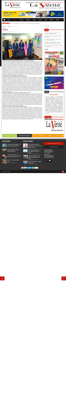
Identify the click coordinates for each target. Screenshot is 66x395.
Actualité (4, 26)
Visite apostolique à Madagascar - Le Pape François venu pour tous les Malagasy (34, 151)
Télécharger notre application (24, 135)
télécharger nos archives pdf (54, 143)
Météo (34, 135)
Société (34, 20)
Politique (15, 20)
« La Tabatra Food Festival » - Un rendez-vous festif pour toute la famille (14, 155)
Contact (57, 20)
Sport (46, 20)
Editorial (21, 20)
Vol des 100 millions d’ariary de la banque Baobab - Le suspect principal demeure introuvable (34, 146)
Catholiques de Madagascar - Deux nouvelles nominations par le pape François (34, 157)
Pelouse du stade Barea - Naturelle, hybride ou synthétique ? (13, 150)
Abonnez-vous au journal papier (9, 135)
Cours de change (42, 135)
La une (9, 20)
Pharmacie (50, 135)
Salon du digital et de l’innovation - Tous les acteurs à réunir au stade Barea (14, 145)
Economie (28, 20)
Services (57, 135)
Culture (40, 20)
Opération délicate (54, 94)
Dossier (51, 20)
